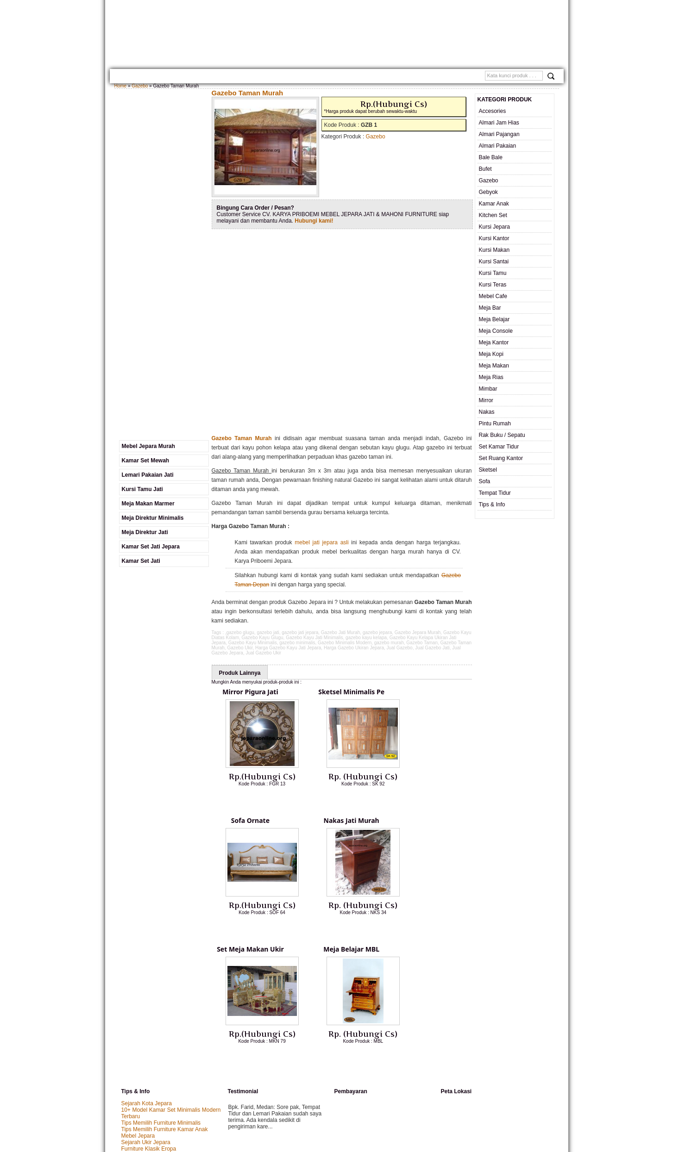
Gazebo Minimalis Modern (344, 642)
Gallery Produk (203, 77)
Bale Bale (491, 157)
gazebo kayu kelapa (366, 637)
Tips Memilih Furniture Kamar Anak (164, 1005)
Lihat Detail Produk (262, 800)
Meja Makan (494, 365)
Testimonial (440, 77)
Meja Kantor (494, 342)
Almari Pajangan (499, 134)
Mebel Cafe (493, 296)
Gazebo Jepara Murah (418, 632)
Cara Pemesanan (294, 77)
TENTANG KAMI (157, 77)
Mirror (486, 400)
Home (125, 77)
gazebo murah (389, 642)
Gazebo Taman (422, 642)
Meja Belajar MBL (424, 823)
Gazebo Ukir (239, 647)
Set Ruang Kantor (501, 458)
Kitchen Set (493, 215)
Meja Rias (491, 377)
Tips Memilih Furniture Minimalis (161, 998)
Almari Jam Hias (499, 122)
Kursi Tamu (493, 273)
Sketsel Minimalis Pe (338, 693)
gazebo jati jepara (300, 632)
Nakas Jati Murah (251, 823)
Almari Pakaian (497, 146)
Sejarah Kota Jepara (146, 979)
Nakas (487, 412)
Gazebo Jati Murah (340, 632)
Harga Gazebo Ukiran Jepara (354, 647)
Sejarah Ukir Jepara (145, 1018)
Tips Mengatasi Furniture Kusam (161, 1037)
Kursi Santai (494, 261)
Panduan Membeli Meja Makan (159, 1030)
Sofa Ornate (424, 693)
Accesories (492, 111)
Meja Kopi (491, 354)
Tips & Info (492, 504)
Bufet (485, 169)
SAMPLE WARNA (398, 77)
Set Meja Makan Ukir (337, 823)
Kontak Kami (249, 77)
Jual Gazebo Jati (432, 647)
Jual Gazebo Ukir (263, 652)
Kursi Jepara (494, 227)
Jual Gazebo (400, 647)
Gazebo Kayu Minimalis (252, 642)
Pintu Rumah (495, 423)
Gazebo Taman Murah (247, 93)
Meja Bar (490, 308)
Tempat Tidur (495, 493)
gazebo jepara (377, 632)
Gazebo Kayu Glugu (262, 637)
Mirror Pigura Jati (251, 693)
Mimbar (488, 389)
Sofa (485, 481)
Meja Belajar (494, 319)
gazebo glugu (240, 632)
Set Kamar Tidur (499, 446)
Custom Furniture (348, 77)
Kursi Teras (493, 284)
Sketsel (488, 470)
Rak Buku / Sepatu (502, 435)
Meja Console (496, 331)
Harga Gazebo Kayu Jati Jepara (288, 647)
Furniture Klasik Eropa (148, 1024)
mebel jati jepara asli (321, 542)
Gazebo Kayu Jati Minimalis (314, 637)
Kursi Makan (494, 250)
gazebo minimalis (297, 642)
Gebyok (488, 192)
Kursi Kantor (494, 238)
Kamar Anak (494, 203)
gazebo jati (268, 632)
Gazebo (140, 85)
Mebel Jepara (138, 1011)
